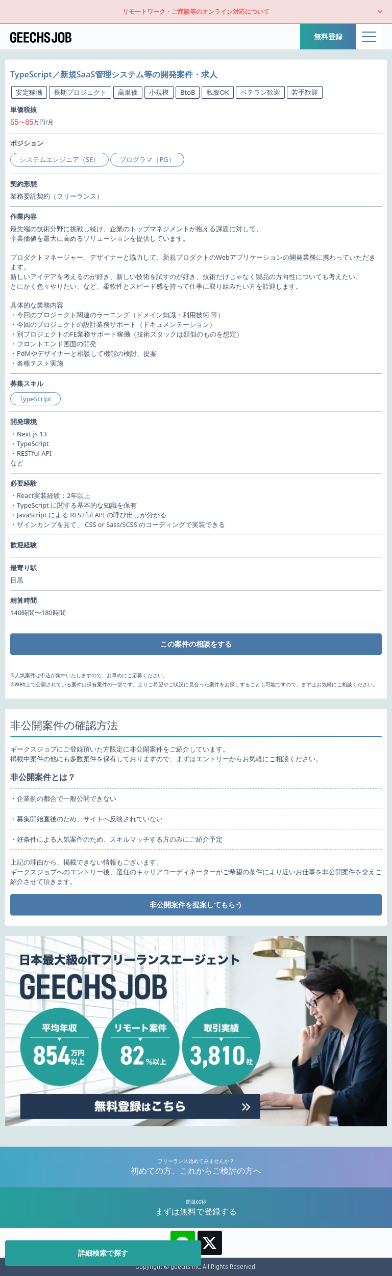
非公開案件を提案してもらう (196, 904)
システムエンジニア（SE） (59, 159)
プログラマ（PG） (147, 159)
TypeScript (35, 398)
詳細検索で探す (103, 1253)
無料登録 (328, 36)
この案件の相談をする (196, 644)
